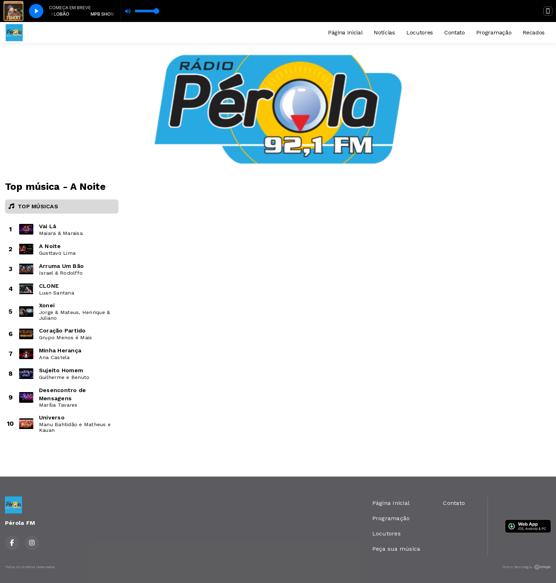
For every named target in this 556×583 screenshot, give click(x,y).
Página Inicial (345, 32)
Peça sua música (396, 548)
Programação (493, 32)
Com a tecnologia (526, 567)
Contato (454, 32)
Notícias (384, 32)
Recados (534, 32)
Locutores (419, 32)
